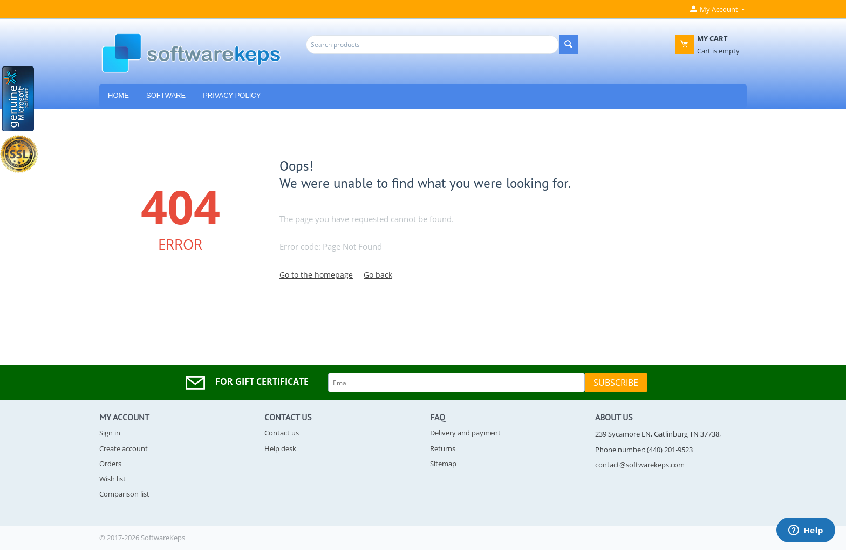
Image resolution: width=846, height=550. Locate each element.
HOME (118, 95)
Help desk (280, 448)
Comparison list (124, 494)
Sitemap (443, 463)
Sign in (109, 433)
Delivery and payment (465, 433)
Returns (442, 448)
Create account (123, 448)
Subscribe (615, 382)
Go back (378, 275)
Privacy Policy (232, 95)
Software (166, 95)
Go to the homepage (316, 275)
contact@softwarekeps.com (640, 464)
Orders (110, 463)
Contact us (281, 433)
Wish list (112, 479)
